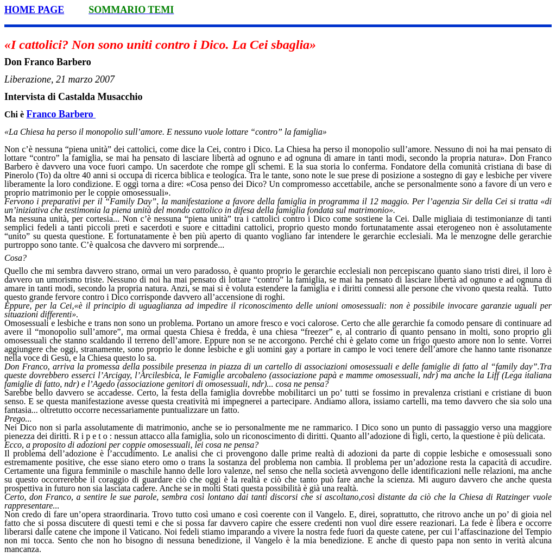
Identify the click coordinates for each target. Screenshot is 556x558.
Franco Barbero (61, 114)
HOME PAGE (34, 9)
